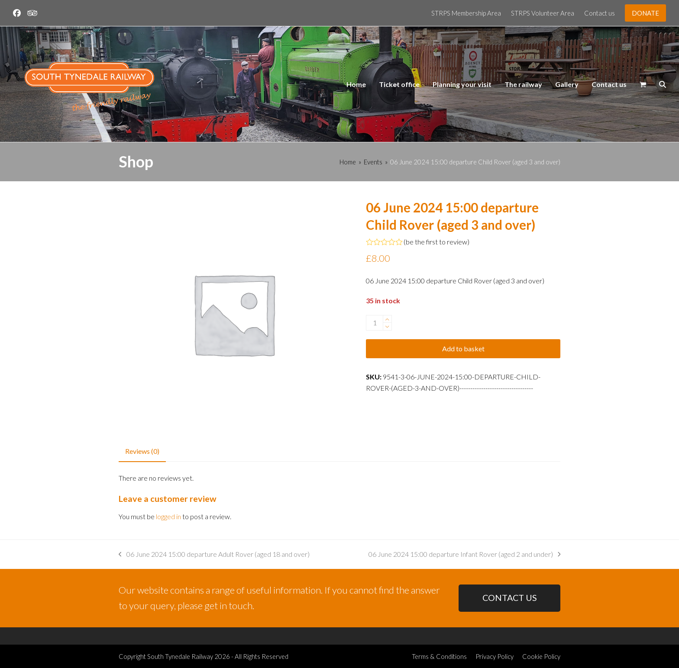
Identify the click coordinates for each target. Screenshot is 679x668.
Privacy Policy (494, 656)
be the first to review (436, 241)
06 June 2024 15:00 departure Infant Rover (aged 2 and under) (465, 555)
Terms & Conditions (439, 656)
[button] (643, 84)
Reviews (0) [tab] (142, 451)
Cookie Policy (541, 656)
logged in (168, 516)
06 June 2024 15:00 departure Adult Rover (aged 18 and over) (214, 555)
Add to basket (463, 348)
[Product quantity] (374, 323)
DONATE (645, 13)
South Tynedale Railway (180, 656)
